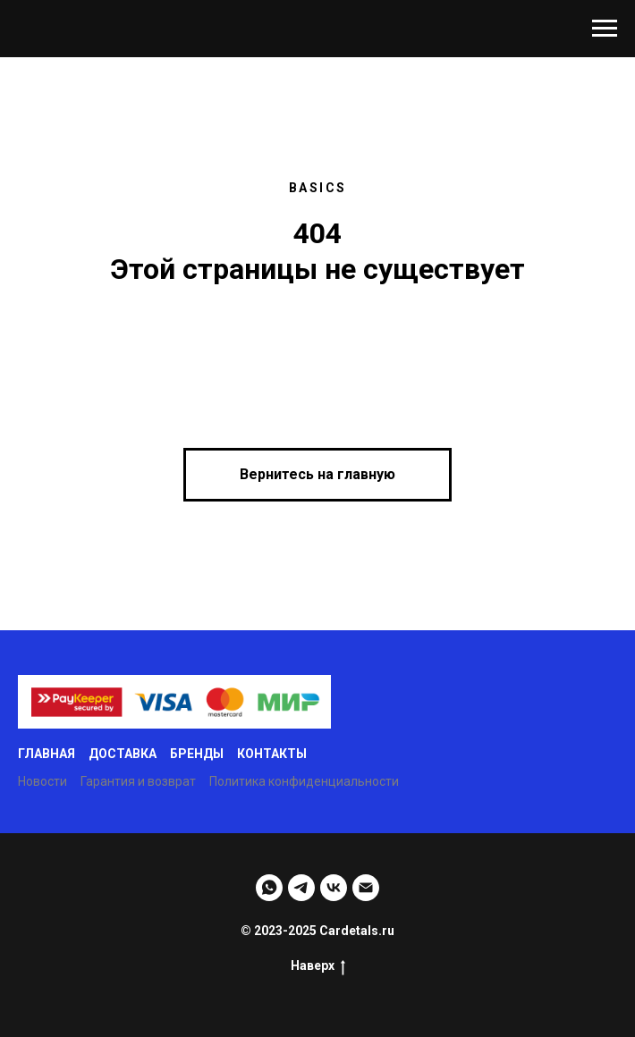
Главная (46, 753)
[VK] (333, 887)
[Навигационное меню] (604, 29)
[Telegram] (301, 887)
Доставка (123, 753)
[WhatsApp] (269, 887)
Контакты (272, 753)
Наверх (318, 966)
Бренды (197, 753)
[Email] (365, 887)
